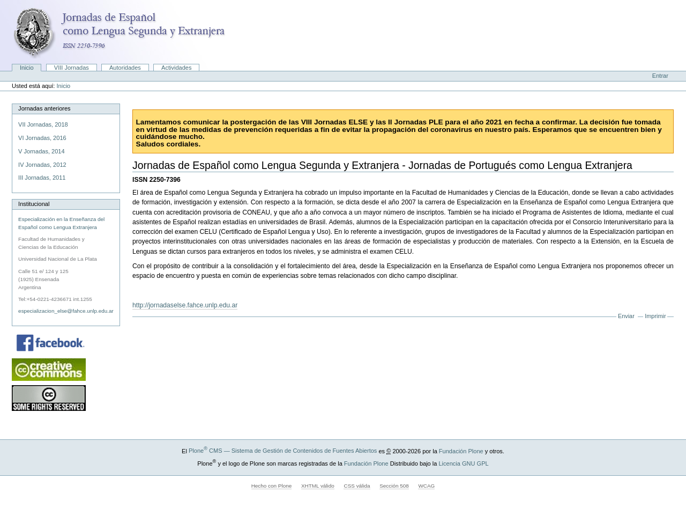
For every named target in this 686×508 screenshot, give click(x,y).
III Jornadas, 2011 (41, 177)
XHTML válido (317, 486)
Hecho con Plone (271, 486)
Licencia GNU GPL (463, 463)
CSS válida (357, 486)
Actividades (176, 67)
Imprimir (655, 316)
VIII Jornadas (71, 67)
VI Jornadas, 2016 (42, 138)
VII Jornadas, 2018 (43, 124)
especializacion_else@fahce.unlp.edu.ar (66, 311)
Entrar (660, 75)
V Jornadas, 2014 (41, 151)
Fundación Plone (461, 450)
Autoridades (125, 67)
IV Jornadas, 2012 (42, 164)
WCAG (426, 486)
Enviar (626, 316)
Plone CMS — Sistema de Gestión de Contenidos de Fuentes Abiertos (283, 450)
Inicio (27, 67)
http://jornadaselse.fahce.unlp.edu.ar (184, 305)
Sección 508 (394, 486)
